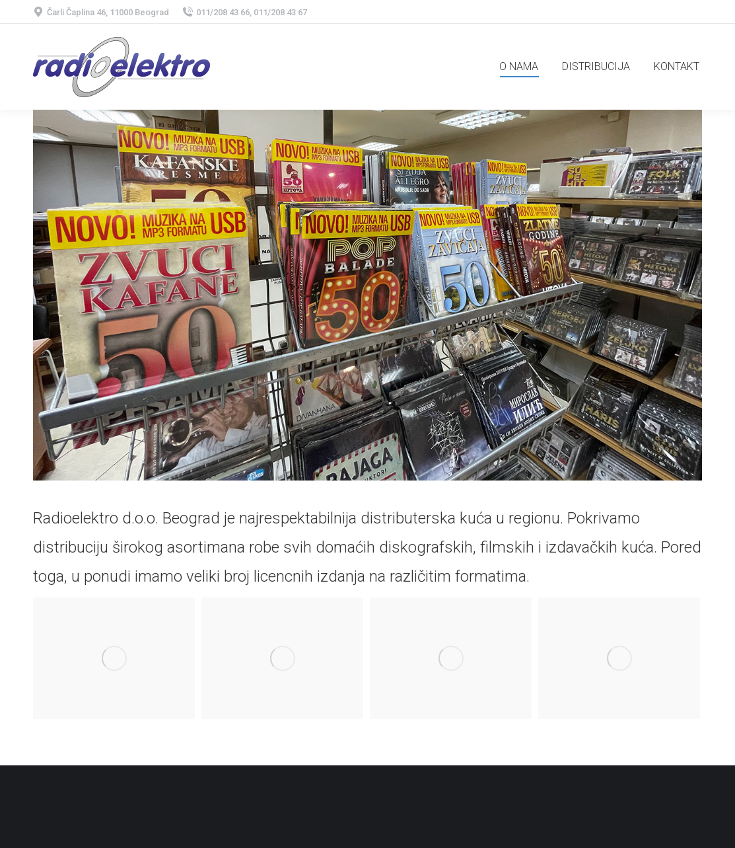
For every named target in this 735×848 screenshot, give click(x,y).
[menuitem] (519, 67)
